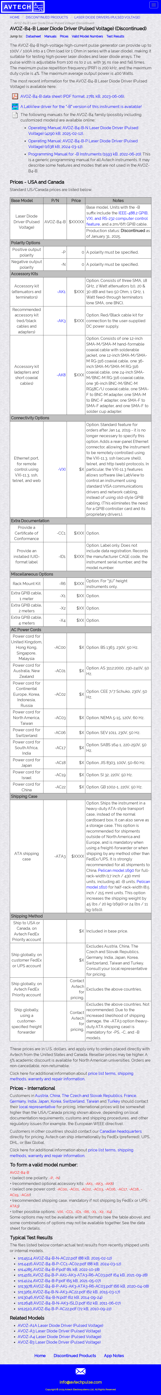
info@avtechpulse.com (81, 1382)
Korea (56, 1101)
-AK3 (61, 320)
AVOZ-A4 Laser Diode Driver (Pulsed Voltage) (59, 1336)
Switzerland (74, 1101)
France (130, 1095)
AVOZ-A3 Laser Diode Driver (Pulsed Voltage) (59, 1331)
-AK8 (61, 375)
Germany (18, 1101)
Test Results (115, 36)
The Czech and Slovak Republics (92, 1095)
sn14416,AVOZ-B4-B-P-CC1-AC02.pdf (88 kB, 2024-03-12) (69, 1264)
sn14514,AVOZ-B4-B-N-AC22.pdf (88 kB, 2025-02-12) (65, 1258)
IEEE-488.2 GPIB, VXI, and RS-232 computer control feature (117, 219)
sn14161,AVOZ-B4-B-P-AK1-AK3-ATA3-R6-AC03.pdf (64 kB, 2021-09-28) (83, 1275)
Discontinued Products (47, 17)
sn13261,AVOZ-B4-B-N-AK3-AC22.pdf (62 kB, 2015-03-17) (69, 1292)
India (32, 1101)
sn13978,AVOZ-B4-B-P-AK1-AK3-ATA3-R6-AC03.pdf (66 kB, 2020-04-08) (83, 1286)
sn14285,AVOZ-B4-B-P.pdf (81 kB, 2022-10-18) (59, 1269)
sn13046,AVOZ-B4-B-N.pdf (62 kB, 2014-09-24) (60, 1297)
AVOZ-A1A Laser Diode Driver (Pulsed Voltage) (60, 1325)
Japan (43, 1101)
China (55, 1095)
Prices (64, 36)
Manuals (50, 36)
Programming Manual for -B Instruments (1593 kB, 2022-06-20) (84, 154)
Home (40, 1355)
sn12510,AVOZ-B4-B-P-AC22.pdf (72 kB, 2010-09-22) (64, 1308)
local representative (37, 1106)
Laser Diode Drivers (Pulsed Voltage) (107, 17)
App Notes (114, 1355)
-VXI (62, 469)
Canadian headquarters (121, 1131)
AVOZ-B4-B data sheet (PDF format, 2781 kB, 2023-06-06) (72, 96)
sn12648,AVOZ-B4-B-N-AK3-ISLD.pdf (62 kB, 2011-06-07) (69, 1303)
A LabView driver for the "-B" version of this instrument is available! (81, 106)
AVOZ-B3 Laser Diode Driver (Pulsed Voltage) (59, 1342)
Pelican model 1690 (116, 870)
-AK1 (61, 291)
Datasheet (33, 36)
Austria (41, 1095)
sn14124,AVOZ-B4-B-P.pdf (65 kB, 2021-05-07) (59, 1280)
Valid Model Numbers (87, 36)
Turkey (113, 1101)
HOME (14, 17)
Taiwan (92, 1101)
